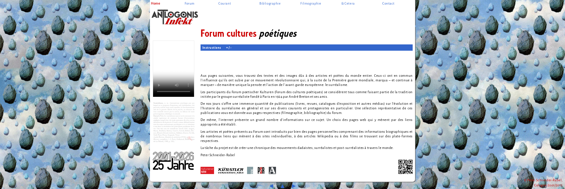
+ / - (229, 47)
